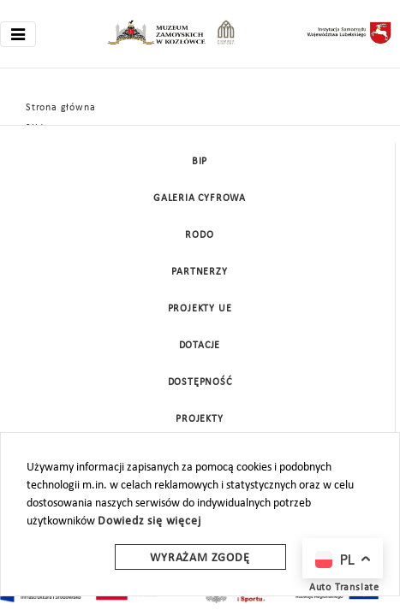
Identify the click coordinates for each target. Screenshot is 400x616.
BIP (199, 162)
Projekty (199, 419)
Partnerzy (199, 272)
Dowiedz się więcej (149, 521)
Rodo (199, 235)
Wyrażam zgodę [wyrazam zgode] (199, 558)
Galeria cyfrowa (199, 198)
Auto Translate (344, 588)
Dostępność (200, 382)
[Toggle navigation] (18, 34)
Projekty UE (200, 309)
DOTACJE (200, 346)
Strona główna (60, 108)
